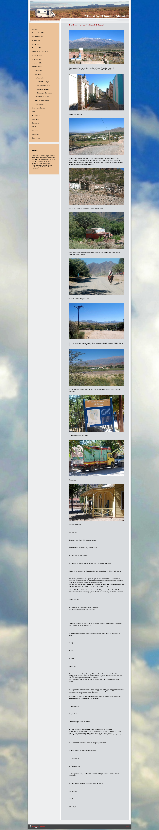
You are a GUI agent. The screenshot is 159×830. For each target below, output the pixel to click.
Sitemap (42, 826)
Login (127, 825)
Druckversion (35, 826)
